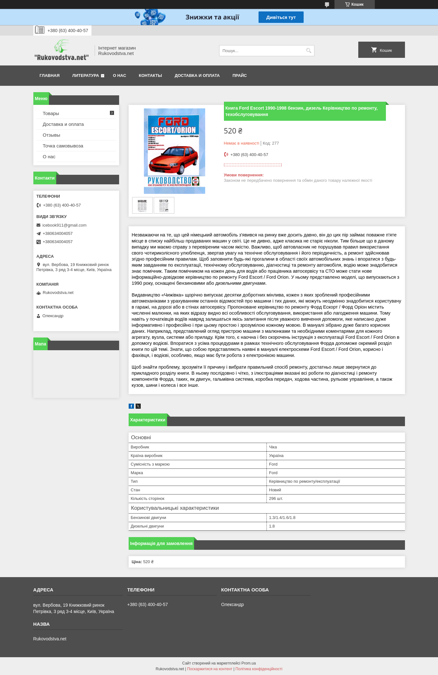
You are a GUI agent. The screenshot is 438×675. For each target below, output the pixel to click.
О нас (119, 75)
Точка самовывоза (63, 145)
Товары (51, 113)
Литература (85, 75)
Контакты (150, 75)
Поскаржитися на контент (209, 669)
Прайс (239, 75)
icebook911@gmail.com (65, 225)
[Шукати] (308, 50)
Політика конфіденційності (258, 669)
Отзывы (51, 135)
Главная (50, 75)
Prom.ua (248, 663)
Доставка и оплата (197, 75)
